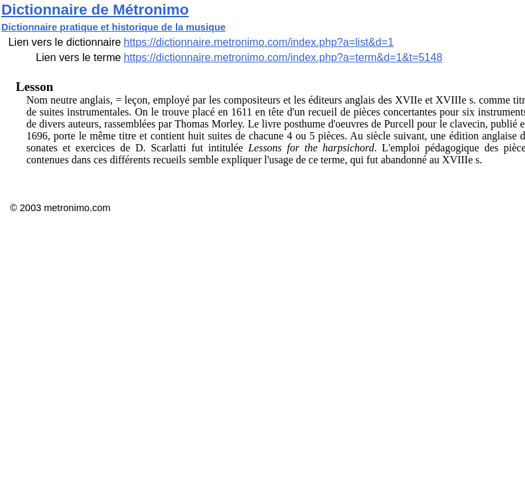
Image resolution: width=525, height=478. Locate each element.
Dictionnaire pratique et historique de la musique (113, 27)
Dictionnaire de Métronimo (94, 9)
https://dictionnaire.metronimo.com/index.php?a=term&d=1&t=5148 (282, 57)
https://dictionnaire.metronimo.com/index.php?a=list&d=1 (258, 42)
